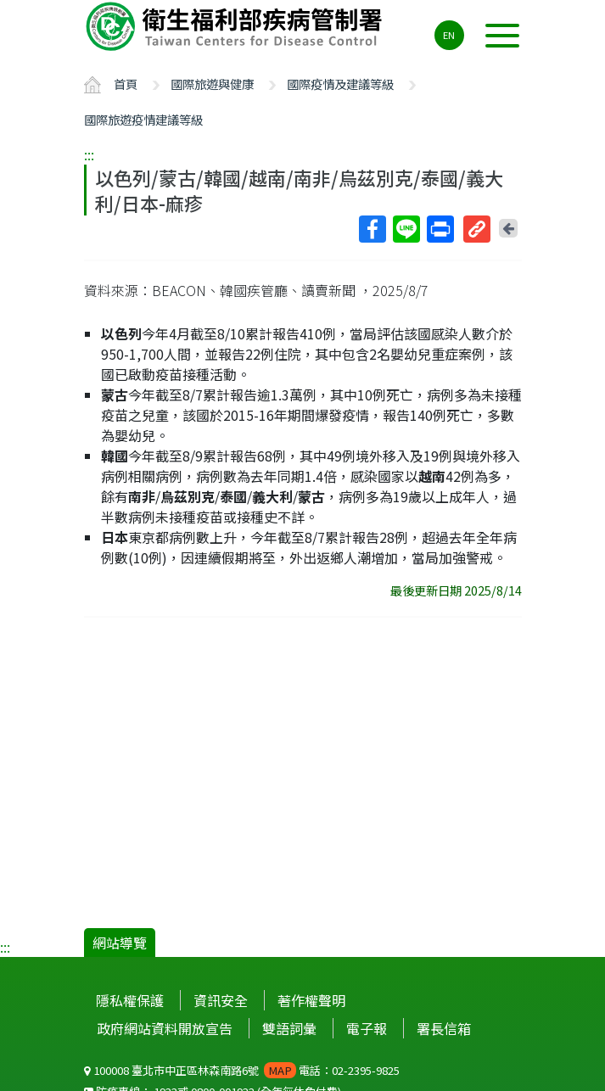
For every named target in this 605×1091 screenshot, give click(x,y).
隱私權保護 (130, 1000)
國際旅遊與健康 (212, 83)
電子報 (366, 1028)
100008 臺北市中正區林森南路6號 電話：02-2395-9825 (242, 1070)
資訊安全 (220, 1000)
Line (405, 229)
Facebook (371, 229)
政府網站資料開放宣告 (164, 1028)
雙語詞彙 (289, 1028)
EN (449, 35)
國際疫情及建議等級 (340, 83)
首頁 (125, 83)
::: (89, 154)
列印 (439, 229)
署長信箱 (444, 1028)
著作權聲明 (311, 1000)
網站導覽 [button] (119, 942)
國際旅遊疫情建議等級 (143, 119)
